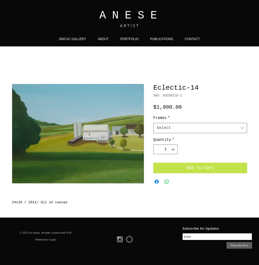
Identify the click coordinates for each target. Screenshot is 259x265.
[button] (129, 39)
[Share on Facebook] (157, 182)
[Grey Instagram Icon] (120, 239)
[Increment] (173, 149)
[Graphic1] (129, 239)
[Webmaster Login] (45, 239)
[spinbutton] (165, 149)
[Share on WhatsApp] (167, 182)
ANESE (131, 15)
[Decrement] (157, 149)
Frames (161, 118)
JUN (69, 232)
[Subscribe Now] (239, 245)
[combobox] (200, 128)
